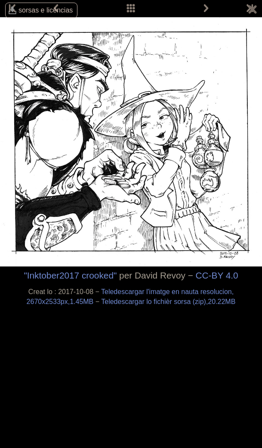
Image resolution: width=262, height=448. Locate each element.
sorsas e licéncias (45, 10)
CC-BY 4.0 (217, 275)
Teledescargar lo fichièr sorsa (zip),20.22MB (168, 301)
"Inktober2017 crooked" (70, 275)
